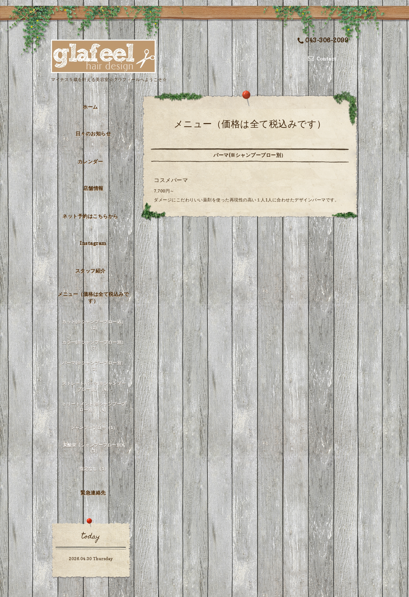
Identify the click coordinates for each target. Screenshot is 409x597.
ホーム (90, 107)
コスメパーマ (171, 180)
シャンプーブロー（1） (94, 427)
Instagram (93, 243)
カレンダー (90, 161)
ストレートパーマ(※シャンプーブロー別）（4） (94, 386)
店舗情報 (93, 188)
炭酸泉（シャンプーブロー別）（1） (94, 447)
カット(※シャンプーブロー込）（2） (94, 324)
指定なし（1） (94, 468)
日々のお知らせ (93, 133)
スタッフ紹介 (90, 271)
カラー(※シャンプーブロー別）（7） (94, 345)
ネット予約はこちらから (90, 216)
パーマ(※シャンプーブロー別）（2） (94, 365)
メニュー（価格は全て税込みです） (93, 297)
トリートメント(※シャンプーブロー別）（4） (94, 406)
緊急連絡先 (93, 493)
